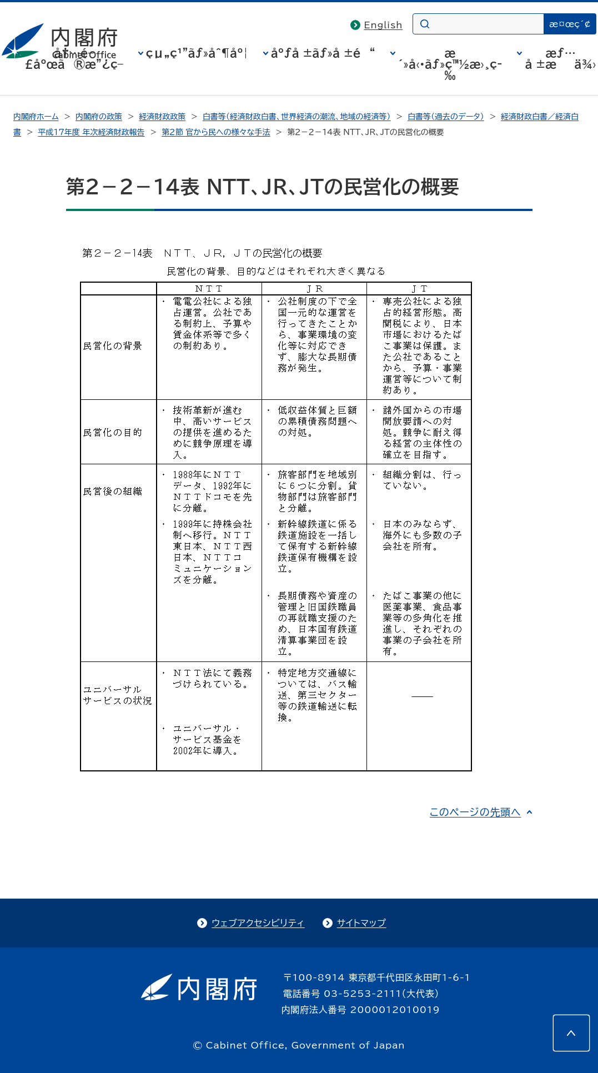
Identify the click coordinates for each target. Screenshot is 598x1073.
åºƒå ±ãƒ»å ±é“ (323, 52)
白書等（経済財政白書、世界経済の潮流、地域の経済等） (297, 117)
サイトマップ (361, 923)
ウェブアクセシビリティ (258, 923)
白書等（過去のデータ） (446, 117)
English (383, 25)
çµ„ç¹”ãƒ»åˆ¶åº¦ (197, 52)
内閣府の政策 (99, 117)
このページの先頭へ (475, 812)
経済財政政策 (162, 117)
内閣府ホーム (35, 117)
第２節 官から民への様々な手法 (216, 132)
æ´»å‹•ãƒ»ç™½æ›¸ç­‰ (450, 64)
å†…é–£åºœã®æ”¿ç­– (73, 58)
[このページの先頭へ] (571, 1033)
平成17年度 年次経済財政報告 (91, 132)
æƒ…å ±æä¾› (560, 58)
